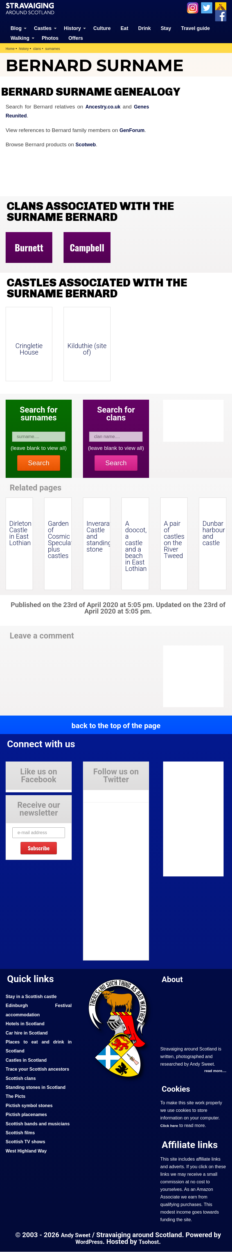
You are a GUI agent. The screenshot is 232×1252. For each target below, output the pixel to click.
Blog (16, 28)
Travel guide (195, 28)
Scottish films (21, 1150)
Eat (124, 28)
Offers (75, 38)
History (72, 28)
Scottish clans (22, 1087)
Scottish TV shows (27, 1159)
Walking (20, 38)
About (173, 979)
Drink (144, 28)
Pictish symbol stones (31, 1114)
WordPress (88, 1241)
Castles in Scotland (28, 1060)
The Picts (16, 1105)
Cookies (177, 1089)
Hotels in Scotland (27, 1023)
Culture (102, 28)
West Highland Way (28, 1169)
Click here (170, 1126)
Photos (50, 38)
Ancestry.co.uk (101, 107)
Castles (43, 28)
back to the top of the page (116, 725)
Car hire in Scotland (28, 1032)
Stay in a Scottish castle (33, 996)
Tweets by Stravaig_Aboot (109, 794)
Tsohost (150, 1241)
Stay (166, 28)
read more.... (214, 1071)
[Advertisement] (199, 676)
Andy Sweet (76, 1235)
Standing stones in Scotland (38, 1096)
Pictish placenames (28, 1123)
